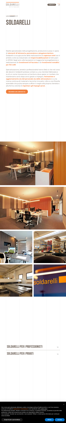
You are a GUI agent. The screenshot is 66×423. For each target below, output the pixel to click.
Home (7, 16)
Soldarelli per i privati (20, 354)
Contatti (52, 4)
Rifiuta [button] (49, 419)
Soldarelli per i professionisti (24, 347)
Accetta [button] (59, 419)
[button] (63, 404)
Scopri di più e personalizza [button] (12, 419)
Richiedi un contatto (17, 91)
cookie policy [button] (43, 409)
